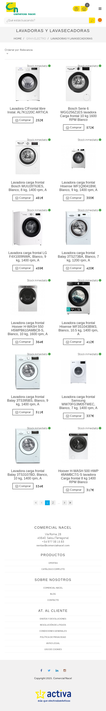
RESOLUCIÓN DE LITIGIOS (53, 625)
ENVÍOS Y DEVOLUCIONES (53, 618)
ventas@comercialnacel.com (53, 545)
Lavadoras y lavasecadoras (71, 38)
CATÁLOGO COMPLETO (53, 569)
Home (18, 38)
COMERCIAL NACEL (53, 588)
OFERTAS (53, 563)
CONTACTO (53, 600)
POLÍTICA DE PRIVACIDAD (53, 637)
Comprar (23, 120)
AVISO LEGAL (53, 643)
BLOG (53, 594)
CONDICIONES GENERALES (53, 631)
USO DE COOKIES (53, 649)
